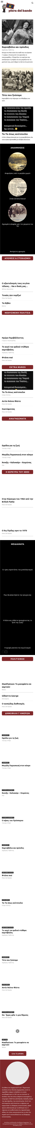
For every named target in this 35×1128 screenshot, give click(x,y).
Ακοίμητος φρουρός (17, 251)
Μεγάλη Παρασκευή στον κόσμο (17, 454)
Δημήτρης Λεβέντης (8, 50)
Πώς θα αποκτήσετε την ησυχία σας (17, 595)
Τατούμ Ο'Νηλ (6, 448)
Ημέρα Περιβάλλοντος (13, 338)
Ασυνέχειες (5, 699)
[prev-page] (3, 652)
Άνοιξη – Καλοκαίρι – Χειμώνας (16, 462)
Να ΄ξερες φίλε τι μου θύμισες (15, 1015)
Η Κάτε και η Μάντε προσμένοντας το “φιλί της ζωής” (17, 621)
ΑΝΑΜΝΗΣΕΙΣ (5, 735)
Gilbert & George (10, 696)
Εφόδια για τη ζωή (11, 445)
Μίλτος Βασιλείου (7, 289)
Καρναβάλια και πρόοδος (15, 47)
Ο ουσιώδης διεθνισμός (13, 703)
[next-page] (6, 652)
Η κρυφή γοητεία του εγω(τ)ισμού (17, 648)
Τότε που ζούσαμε (12, 95)
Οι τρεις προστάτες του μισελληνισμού (17, 570)
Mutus (4, 690)
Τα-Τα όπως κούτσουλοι (15, 134)
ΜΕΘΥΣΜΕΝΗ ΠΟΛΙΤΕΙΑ (7, 872)
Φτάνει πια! (7, 357)
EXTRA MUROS (5, 900)
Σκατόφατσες (8, 409)
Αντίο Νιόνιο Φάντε (11, 401)
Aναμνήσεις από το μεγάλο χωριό (17, 173)
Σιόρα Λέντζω (6, 395)
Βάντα (4, 306)
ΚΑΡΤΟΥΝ (4, 1039)
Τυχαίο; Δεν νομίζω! (11, 295)
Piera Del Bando (7, 298)
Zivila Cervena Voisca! (17, 199)
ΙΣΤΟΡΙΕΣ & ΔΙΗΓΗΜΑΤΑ (8, 790)
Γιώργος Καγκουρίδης (9, 340)
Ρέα (3, 465)
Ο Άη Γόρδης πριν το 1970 (14, 530)
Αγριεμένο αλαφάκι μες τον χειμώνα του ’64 (17, 225)
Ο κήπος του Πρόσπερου (12, 820)
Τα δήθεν (6, 303)
